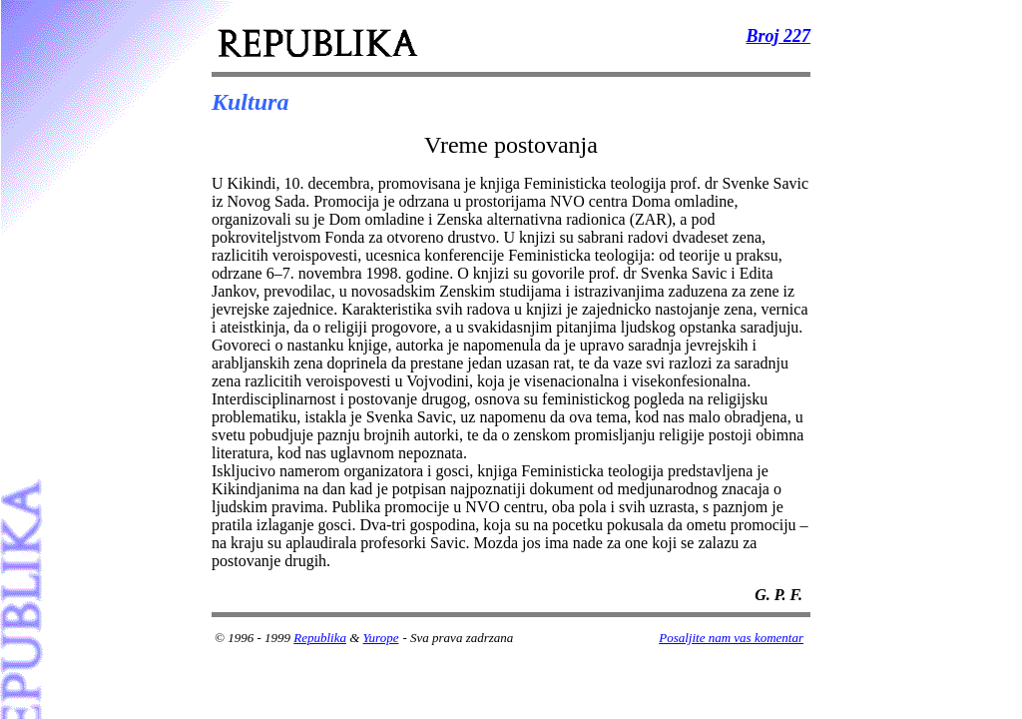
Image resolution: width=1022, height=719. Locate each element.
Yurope (381, 637)
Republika (319, 637)
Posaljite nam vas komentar (731, 637)
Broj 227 (778, 36)
